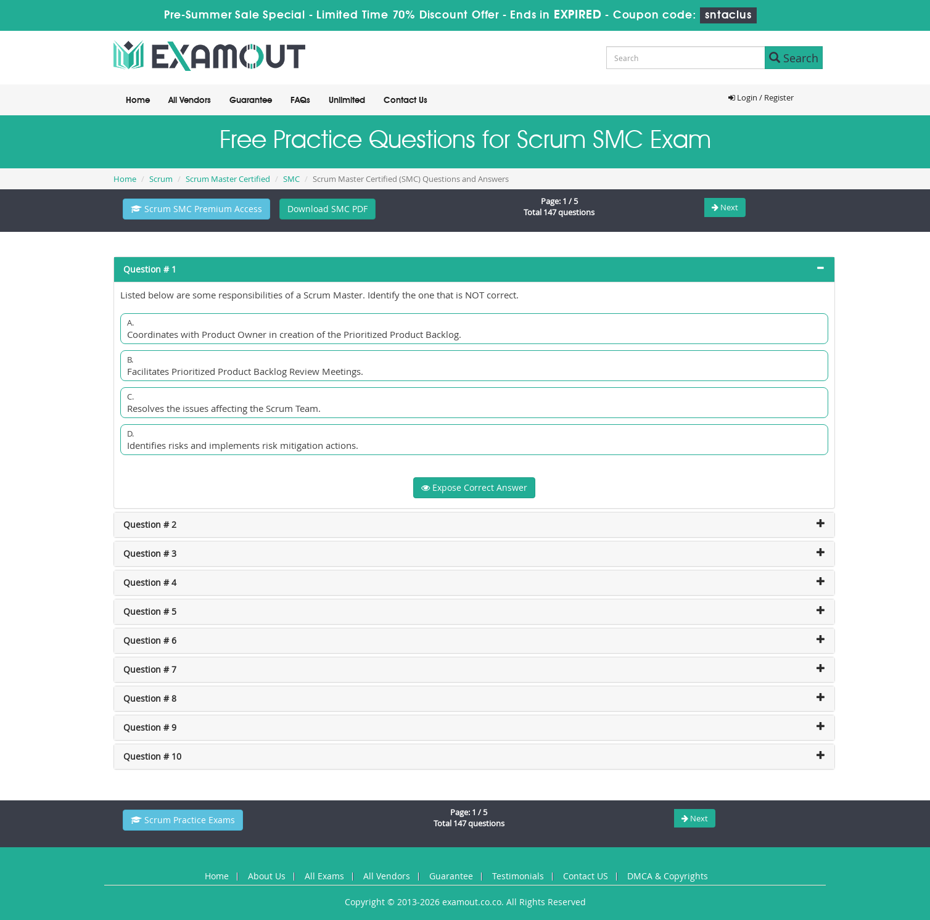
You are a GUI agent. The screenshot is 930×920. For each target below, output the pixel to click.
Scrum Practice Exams (183, 820)
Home (138, 100)
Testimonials (518, 876)
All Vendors (189, 100)
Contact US (585, 876)
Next (725, 207)
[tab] (474, 269)
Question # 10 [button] (152, 756)
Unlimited (347, 100)
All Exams (324, 876)
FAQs (300, 100)
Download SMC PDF (327, 209)
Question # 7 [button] (149, 669)
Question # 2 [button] (149, 524)
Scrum (161, 178)
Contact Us (405, 100)
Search (793, 58)
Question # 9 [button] (149, 727)
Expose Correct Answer (474, 487)
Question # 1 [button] (149, 269)
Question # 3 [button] (149, 553)
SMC (291, 178)
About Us (267, 876)
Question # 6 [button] (149, 640)
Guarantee (250, 100)
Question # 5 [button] (149, 611)
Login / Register (761, 97)
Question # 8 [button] (149, 698)
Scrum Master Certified (228, 178)
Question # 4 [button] (149, 582)
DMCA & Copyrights (667, 876)
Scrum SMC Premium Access (196, 209)
